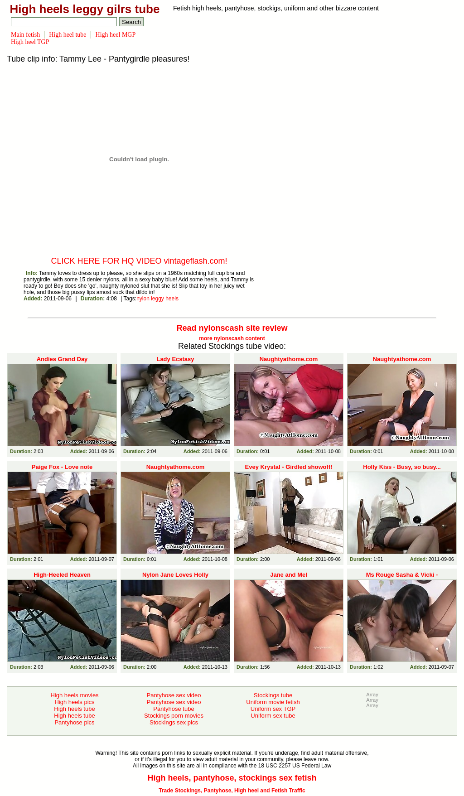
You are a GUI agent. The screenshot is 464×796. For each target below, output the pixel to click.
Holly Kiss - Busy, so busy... (401, 466)
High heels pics (74, 702)
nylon (143, 298)
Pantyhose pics (74, 722)
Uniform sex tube (273, 715)
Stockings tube (273, 695)
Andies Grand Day (62, 359)
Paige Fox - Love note (62, 466)
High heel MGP (116, 34)
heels (172, 298)
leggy (157, 298)
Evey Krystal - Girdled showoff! (289, 466)
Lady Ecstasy (175, 359)
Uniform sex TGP (273, 708)
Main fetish (25, 34)
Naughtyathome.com (289, 359)
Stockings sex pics (174, 722)
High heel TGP (30, 42)
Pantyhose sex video (174, 695)
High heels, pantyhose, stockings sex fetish (231, 777)
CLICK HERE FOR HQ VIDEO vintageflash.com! (139, 260)
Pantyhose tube (173, 708)
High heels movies (74, 695)
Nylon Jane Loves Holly (175, 574)
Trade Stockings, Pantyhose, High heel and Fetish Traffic (232, 790)
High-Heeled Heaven (62, 574)
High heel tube (67, 34)
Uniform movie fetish (273, 702)
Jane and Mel (288, 574)
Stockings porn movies (173, 715)
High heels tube (74, 708)
